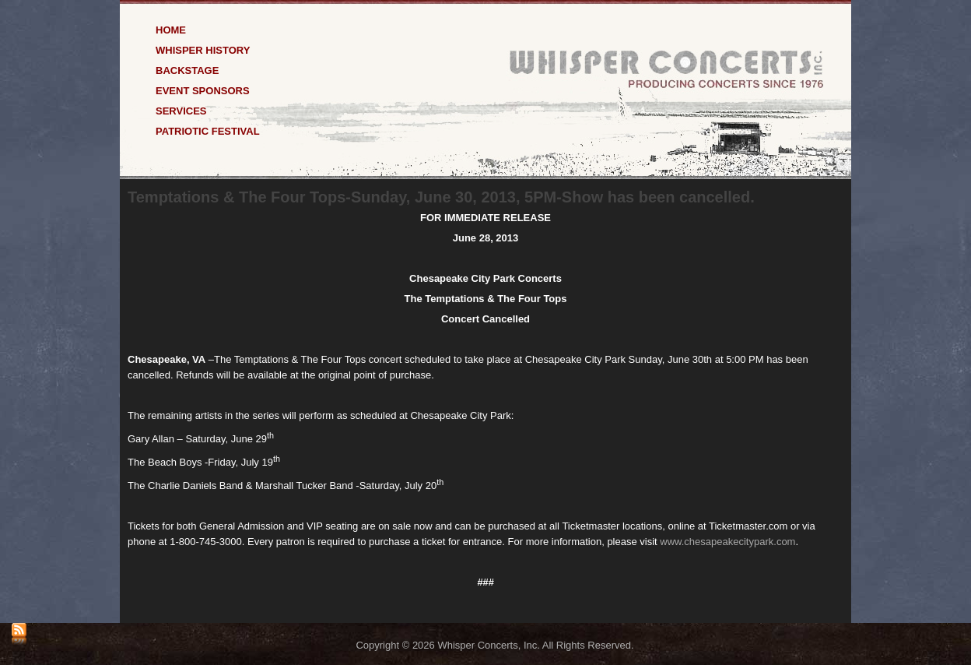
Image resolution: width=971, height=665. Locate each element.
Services (181, 110)
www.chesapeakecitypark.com (727, 541)
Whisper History (203, 49)
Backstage (187, 70)
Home (171, 29)
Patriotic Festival (208, 130)
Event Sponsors (203, 90)
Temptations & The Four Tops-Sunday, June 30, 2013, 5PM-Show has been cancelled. (441, 197)
